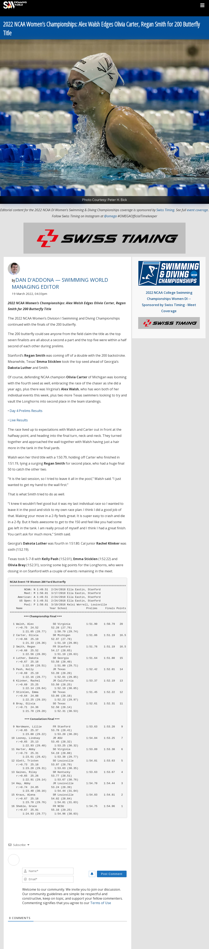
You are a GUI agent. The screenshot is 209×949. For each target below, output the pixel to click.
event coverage (197, 210)
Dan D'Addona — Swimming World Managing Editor (60, 283)
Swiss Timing (165, 210)
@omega (110, 216)
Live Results (19, 420)
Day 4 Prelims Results (26, 410)
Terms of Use (100, 903)
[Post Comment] (112, 874)
